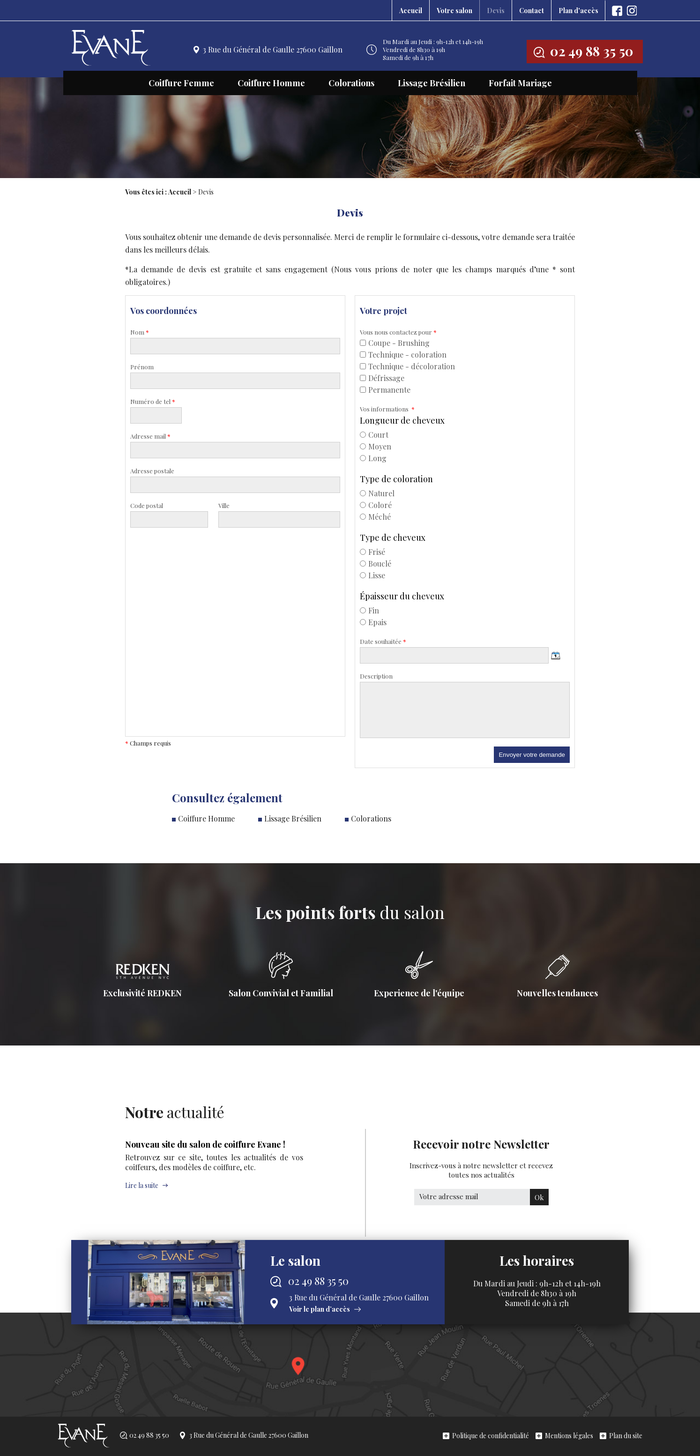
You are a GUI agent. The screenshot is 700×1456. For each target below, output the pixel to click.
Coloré (376, 505)
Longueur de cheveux (402, 420)
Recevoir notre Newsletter (481, 1158)
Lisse (372, 575)
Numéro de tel (152, 401)
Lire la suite (141, 1185)
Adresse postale (152, 471)
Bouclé (375, 563)
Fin (369, 610)
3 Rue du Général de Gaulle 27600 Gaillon (273, 49)
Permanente (385, 390)
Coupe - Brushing (395, 343)
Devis (496, 10)
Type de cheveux (392, 537)
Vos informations (387, 409)
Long (373, 458)
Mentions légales (569, 1435)
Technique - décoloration (407, 366)
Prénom (142, 367)
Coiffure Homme (271, 83)
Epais (373, 622)
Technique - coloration (403, 354)
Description (376, 676)
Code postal (146, 505)
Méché (375, 517)
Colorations (351, 83)
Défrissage (382, 378)
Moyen (375, 446)
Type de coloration (396, 479)
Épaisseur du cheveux (402, 596)
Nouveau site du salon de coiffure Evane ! (205, 1144)
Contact (531, 10)
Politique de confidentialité (490, 1435)
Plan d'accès (578, 10)
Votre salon (454, 10)
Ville (224, 505)
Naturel (377, 493)
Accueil (410, 10)
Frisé (372, 552)
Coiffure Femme (181, 83)
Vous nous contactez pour (398, 332)
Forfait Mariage (520, 83)
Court (374, 435)
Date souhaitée (383, 641)
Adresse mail (150, 436)
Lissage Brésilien (431, 83)
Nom (139, 332)
